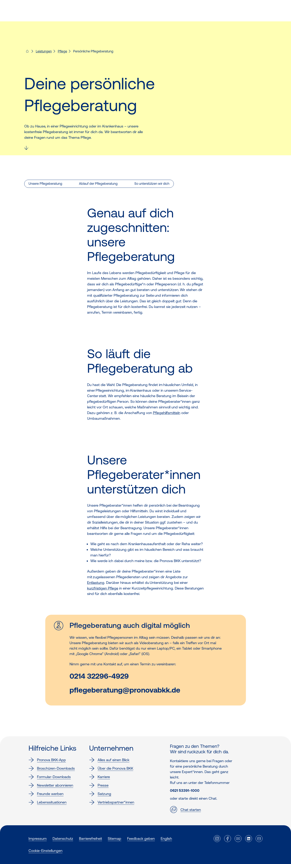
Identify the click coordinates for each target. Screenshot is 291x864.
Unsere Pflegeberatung (45, 183)
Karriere (99, 776)
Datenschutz (63, 838)
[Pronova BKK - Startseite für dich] (27, 52)
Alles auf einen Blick (109, 760)
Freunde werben (45, 793)
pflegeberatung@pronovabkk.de (125, 690)
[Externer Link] (217, 838)
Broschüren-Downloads (51, 768)
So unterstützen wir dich (151, 183)
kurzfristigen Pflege (102, 588)
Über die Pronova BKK (111, 768)
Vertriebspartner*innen (111, 802)
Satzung (100, 793)
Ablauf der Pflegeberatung (98, 183)
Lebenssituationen (47, 802)
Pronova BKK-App (47, 760)
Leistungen (44, 51)
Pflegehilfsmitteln (166, 413)
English (166, 838)
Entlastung (95, 582)
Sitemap (114, 838)
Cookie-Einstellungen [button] (45, 850)
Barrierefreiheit (90, 838)
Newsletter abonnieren (50, 785)
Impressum (37, 838)
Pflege (62, 51)
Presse (99, 785)
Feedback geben (141, 838)
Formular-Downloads (49, 776)
